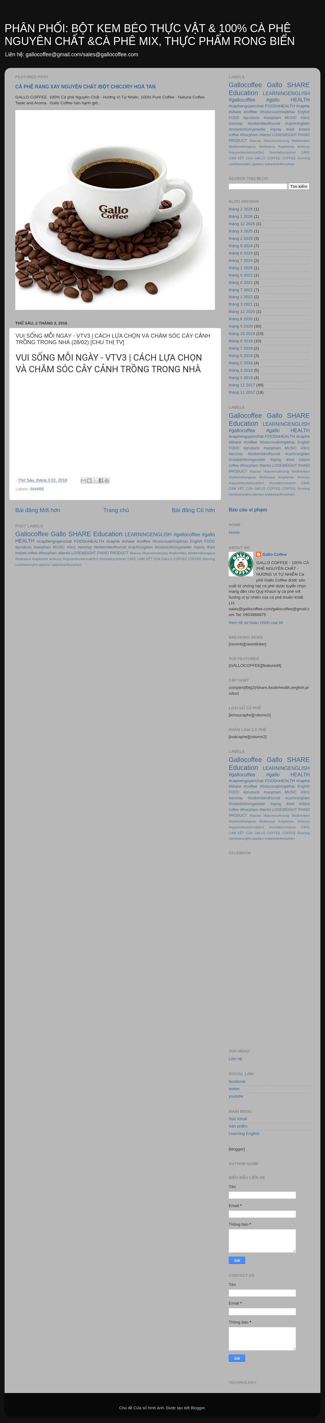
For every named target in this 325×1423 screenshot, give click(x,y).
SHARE (37, 489)
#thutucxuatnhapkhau (170, 541)
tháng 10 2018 (242, 333)
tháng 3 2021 (241, 304)
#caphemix (40, 559)
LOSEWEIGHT (83, 553)
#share (128, 541)
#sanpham (42, 547)
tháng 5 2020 (241, 326)
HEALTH (25, 541)
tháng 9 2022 (241, 275)
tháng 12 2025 (242, 223)
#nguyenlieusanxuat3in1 (80, 559)
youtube (236, 1096)
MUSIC (59, 547)
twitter (234, 1089)
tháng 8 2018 (241, 341)
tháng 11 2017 (242, 392)
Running (209, 559)
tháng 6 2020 (241, 319)
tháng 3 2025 (241, 231)
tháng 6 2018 (241, 355)
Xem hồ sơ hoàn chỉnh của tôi (256, 622)
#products (23, 547)
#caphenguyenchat (54, 541)
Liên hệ (235, 1059)
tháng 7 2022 (241, 290)
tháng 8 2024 (241, 253)
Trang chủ (116, 510)
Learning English (244, 1133)
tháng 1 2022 (241, 297)
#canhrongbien (140, 547)
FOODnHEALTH (89, 541)
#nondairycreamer (113, 559)
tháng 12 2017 (242, 385)
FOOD (209, 541)
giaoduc (44, 565)
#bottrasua (23, 559)
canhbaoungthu (26, 565)
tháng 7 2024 (241, 260)
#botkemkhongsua (201, 553)
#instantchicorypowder (173, 547)
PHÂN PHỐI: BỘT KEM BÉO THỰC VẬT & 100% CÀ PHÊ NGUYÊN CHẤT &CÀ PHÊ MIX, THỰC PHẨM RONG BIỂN (150, 34)
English (196, 541)
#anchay (85, 547)
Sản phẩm (238, 1126)
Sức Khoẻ (238, 1118)
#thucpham (48, 553)
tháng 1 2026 (241, 216)
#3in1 (71, 547)
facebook (237, 1081)
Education (108, 534)
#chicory (55, 559)
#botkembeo (178, 553)
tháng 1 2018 (241, 377)
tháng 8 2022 (241, 282)
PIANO (103, 553)
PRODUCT (119, 553)
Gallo (58, 534)
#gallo (208, 534)
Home (234, 532)
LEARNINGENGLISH (148, 534)
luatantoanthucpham (66, 565)
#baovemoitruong (155, 553)
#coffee (143, 541)
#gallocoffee (186, 534)
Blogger (198, 1408)
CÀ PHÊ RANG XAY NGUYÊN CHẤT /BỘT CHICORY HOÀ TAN (85, 86)
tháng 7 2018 (241, 348)
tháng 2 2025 (241, 238)
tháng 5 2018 (241, 363)
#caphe (113, 541)
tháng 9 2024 (241, 245)
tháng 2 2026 (241, 209)
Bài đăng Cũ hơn (193, 510)
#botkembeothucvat (110, 547)
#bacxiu (135, 553)
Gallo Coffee (274, 554)
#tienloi (64, 553)
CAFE (131, 559)
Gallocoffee (32, 534)
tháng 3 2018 (241, 370)
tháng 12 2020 (242, 311)
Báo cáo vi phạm (248, 509)
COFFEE (194, 559)
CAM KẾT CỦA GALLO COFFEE (162, 559)
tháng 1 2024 (241, 268)
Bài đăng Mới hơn (37, 510)
